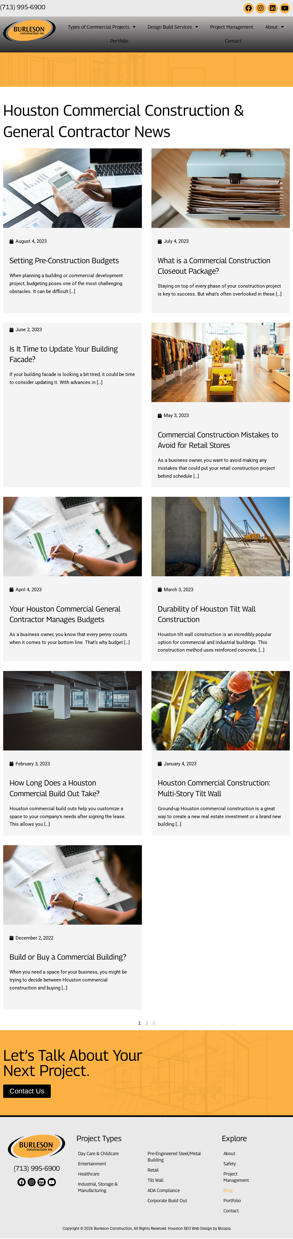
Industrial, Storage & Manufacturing (99, 1188)
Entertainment (93, 1164)
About (274, 26)
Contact (233, 41)
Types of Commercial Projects (102, 26)
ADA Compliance (165, 1191)
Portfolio (119, 41)
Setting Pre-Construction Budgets (69, 260)
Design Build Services (173, 26)
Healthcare (89, 1174)
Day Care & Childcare (100, 1154)
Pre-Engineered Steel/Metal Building (176, 1157)
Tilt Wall (156, 1181)
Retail (154, 1171)
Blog (228, 1191)
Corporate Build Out (168, 1201)
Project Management (231, 27)
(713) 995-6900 (22, 6)
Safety (230, 1164)
